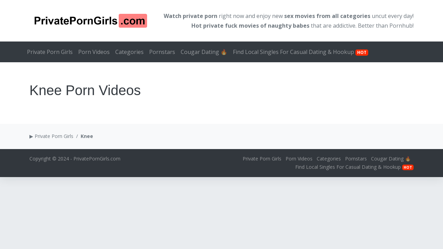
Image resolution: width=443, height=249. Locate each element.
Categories (129, 52)
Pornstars (162, 52)
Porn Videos (94, 52)
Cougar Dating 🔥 (204, 52)
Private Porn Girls (50, 52)
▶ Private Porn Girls (51, 136)
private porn (200, 16)
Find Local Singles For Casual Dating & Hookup (300, 52)
